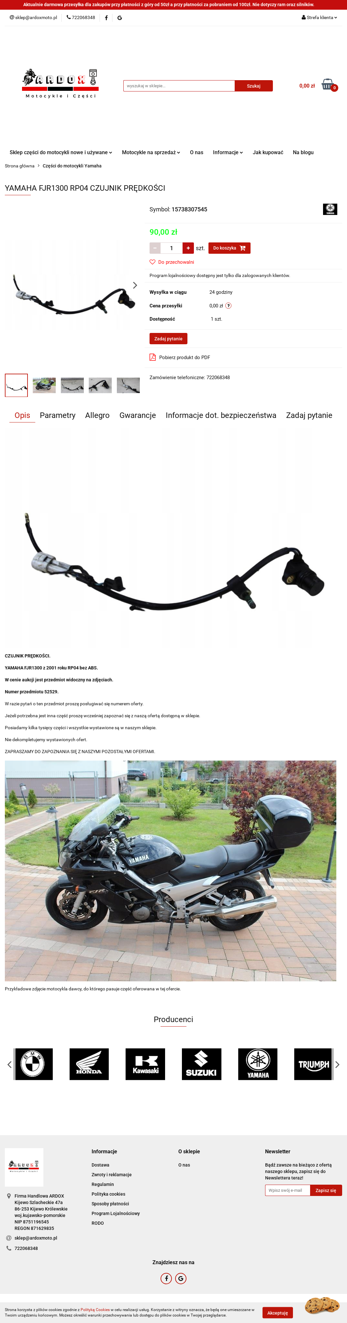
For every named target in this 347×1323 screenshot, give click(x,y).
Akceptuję (277, 1312)
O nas (196, 152)
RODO (98, 1223)
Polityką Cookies (95, 1309)
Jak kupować (268, 152)
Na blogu (303, 152)
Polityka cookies (108, 1194)
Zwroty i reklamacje (112, 1174)
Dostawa (100, 1165)
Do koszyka (229, 248)
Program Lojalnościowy (116, 1213)
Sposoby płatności (110, 1203)
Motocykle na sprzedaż (151, 152)
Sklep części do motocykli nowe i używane (61, 152)
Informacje (228, 152)
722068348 (26, 1248)
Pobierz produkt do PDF (180, 357)
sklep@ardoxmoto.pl (36, 1238)
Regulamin (103, 1184)
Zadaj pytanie (168, 338)
